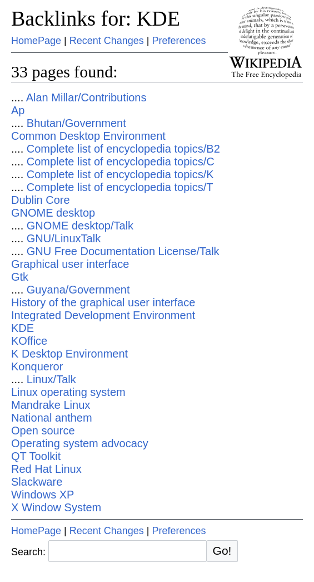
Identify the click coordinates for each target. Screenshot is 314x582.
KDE (22, 328)
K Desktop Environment (69, 354)
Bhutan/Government (76, 123)
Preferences (179, 40)
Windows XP (42, 494)
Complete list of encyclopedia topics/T (120, 187)
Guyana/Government (78, 289)
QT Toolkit (36, 456)
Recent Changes (106, 40)
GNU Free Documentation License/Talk (123, 251)
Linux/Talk (51, 379)
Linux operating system (68, 392)
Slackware (36, 482)
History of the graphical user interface (103, 302)
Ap (17, 110)
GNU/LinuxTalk (64, 238)
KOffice (29, 341)
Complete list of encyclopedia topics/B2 (123, 149)
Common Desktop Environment (88, 136)
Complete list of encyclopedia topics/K (120, 174)
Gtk (19, 277)
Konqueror (37, 366)
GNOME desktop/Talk (80, 225)
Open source (43, 430)
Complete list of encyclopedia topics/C (121, 161)
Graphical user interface (70, 264)
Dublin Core (40, 200)
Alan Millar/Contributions (86, 97)
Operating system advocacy (79, 443)
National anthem (51, 418)
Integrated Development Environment (103, 315)
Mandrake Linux (50, 405)
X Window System (56, 507)
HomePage (36, 40)
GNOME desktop (53, 213)
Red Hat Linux (46, 469)
